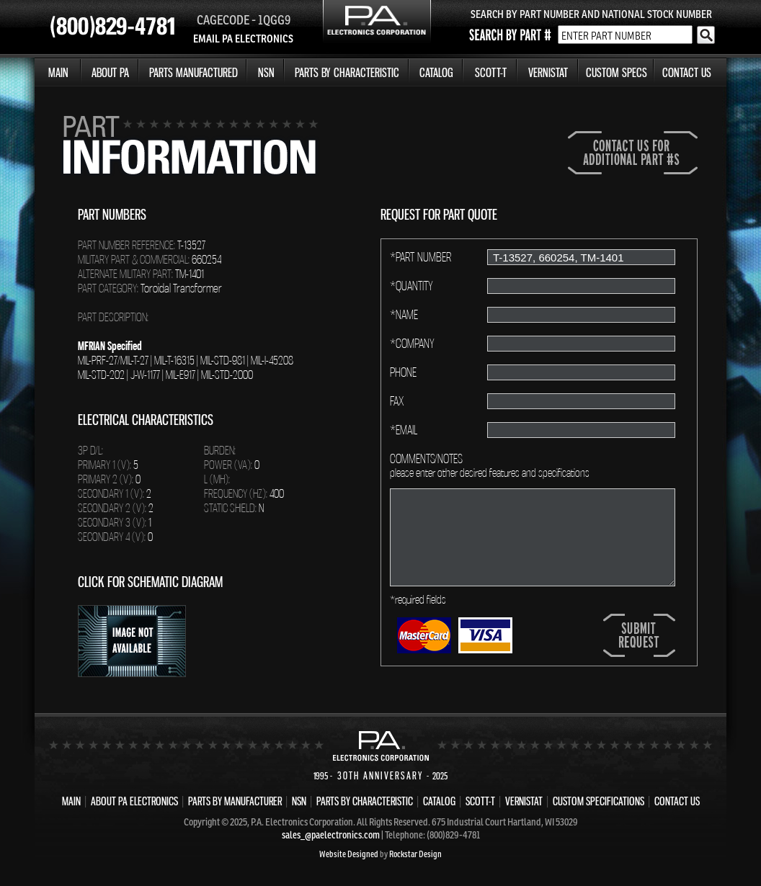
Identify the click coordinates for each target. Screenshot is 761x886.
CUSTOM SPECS (616, 72)
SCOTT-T (491, 72)
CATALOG (436, 72)
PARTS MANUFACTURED (193, 72)
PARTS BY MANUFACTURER (235, 801)
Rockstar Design (415, 854)
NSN (266, 72)
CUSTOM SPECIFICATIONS (598, 801)
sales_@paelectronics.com (331, 834)
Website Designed (348, 854)
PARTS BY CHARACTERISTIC (347, 72)
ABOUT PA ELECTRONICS (134, 801)
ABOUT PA (110, 72)
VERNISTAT (548, 72)
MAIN (58, 72)
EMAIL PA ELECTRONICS (243, 38)
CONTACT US (686, 72)
